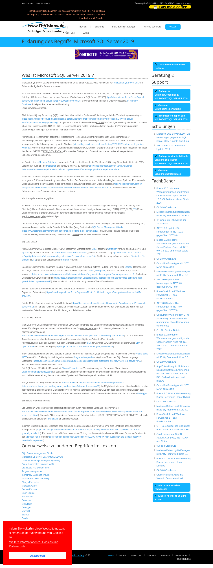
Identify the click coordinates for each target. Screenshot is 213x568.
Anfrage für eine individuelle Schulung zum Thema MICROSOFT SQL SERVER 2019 (171, 160)
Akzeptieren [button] (37, 555)
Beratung (99, 26)
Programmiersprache (83, 357)
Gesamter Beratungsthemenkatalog (168, 107)
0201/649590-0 (167, 3)
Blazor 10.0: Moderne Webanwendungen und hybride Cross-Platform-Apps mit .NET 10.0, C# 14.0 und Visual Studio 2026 (172, 195)
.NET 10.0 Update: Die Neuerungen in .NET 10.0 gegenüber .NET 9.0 (169, 232)
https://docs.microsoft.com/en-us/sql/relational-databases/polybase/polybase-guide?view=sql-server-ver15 (83, 274)
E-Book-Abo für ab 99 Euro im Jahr (170, 498)
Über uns (70, 32)
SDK (89, 343)
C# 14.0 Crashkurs (166, 207)
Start (67, 26)
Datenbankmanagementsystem (37, 372)
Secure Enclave (69, 382)
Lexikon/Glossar (42, 3)
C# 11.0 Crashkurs (166, 401)
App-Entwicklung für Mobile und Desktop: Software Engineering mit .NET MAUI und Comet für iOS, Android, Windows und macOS (172, 373)
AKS (84, 252)
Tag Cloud (136, 555)
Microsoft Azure (32, 437)
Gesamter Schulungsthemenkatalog (168, 172)
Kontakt (165, 555)
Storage (65, 260)
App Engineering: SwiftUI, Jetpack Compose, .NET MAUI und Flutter (172, 438)
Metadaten (51, 166)
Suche (86, 32)
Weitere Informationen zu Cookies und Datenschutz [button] (33, 544)
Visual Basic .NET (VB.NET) (35, 478)
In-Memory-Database (46, 162)
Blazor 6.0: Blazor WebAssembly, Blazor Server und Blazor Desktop (173, 462)
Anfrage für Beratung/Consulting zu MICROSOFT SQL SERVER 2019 (171, 95)
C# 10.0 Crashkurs (166, 470)
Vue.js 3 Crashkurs (166, 445)
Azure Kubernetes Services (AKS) (38, 464)
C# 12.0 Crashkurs (166, 361)
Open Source (28, 346)
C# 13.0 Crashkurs (166, 258)
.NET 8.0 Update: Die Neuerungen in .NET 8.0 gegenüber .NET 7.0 (169, 307)
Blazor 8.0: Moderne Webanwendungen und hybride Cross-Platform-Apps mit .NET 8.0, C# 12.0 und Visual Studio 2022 (172, 341)
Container (112, 249)
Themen (82, 26)
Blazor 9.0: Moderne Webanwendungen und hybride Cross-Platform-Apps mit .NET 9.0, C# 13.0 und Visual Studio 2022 (172, 247)
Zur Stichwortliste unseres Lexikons (170, 66)
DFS (34, 260)
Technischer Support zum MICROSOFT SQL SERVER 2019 (171, 118)
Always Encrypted (70, 368)
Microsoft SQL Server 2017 (127, 82)
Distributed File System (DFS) (36, 467)
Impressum (181, 555)
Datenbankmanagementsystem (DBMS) (41, 460)
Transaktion (53, 419)
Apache (25, 252)
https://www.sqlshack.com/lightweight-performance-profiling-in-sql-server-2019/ (60, 231)
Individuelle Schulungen (124, 26)
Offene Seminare (152, 26)
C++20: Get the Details (168, 330)
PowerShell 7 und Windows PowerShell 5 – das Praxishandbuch (170, 295)
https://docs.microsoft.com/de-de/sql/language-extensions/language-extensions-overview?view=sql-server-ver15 (87, 361)
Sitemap (151, 555)
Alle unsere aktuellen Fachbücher (167, 487)
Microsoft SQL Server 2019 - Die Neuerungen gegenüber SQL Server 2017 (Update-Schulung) (173, 137)
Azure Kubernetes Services (68, 252)
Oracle (91, 270)
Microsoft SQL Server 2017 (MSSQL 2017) (42, 457)
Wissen (173, 26)
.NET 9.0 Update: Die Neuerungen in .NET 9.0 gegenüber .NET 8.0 (169, 283)
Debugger (142, 393)
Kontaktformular (183, 3)
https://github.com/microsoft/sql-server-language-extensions (84, 346)
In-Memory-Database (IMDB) (36, 475)
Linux (94, 249)
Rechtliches (184, 559)
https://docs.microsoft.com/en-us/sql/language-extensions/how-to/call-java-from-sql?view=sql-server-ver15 (73, 335)
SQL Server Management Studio (107, 227)
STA (135, 209)
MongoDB (100, 270)
